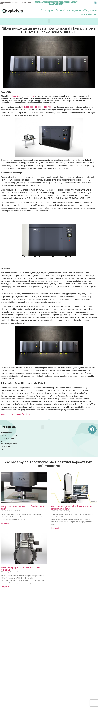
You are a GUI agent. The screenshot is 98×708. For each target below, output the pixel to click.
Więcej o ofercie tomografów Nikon (15, 414)
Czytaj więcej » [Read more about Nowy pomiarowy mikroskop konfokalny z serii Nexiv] (5, 523)
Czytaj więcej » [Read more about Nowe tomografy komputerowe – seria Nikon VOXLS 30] (5, 587)
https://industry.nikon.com (23, 96)
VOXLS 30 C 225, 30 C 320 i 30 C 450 (36, 107)
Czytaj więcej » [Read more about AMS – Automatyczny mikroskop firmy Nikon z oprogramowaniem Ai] (55, 528)
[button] (49, 21)
